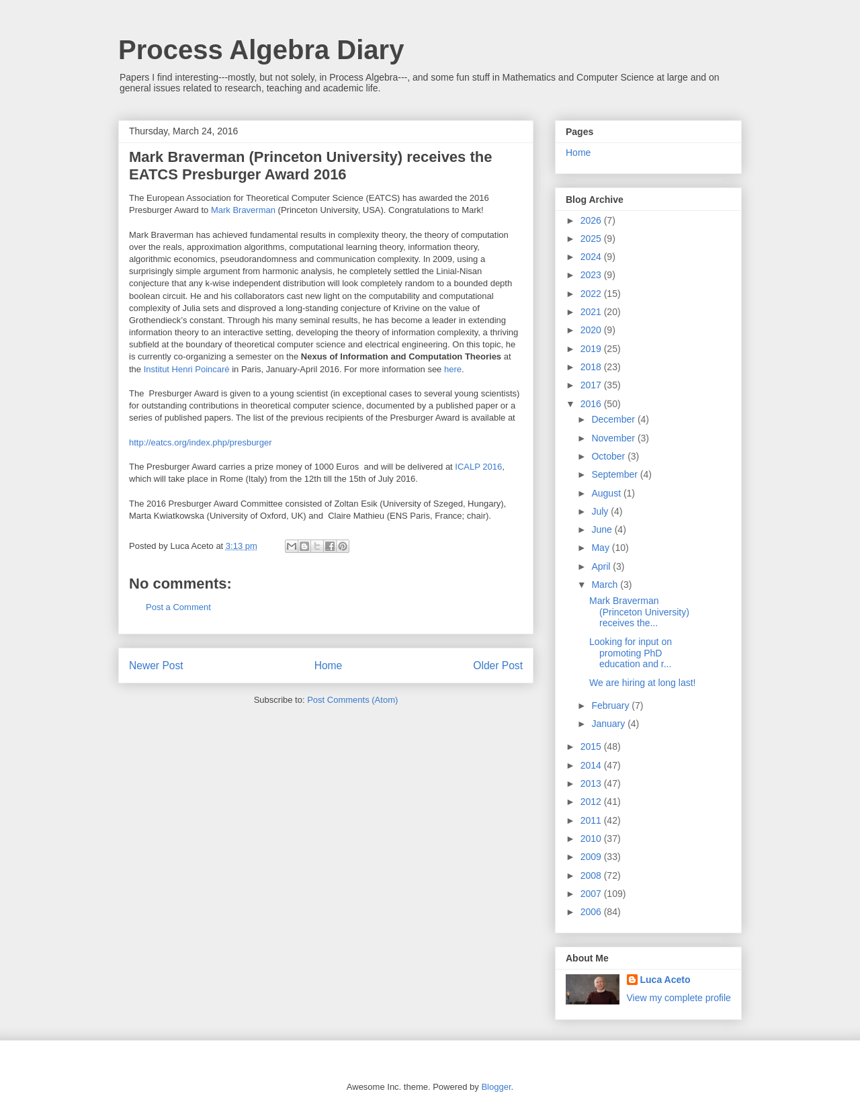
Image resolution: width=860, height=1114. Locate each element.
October (609, 456)
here (453, 369)
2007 (592, 893)
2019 (592, 348)
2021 (592, 311)
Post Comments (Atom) (352, 700)
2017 (592, 385)
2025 (592, 238)
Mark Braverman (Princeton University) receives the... (639, 612)
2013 (592, 783)
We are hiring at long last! (642, 682)
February (611, 705)
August (607, 493)
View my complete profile (679, 997)
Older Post (498, 665)
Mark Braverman (243, 210)
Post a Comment (178, 607)
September (615, 474)
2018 (592, 366)
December (614, 419)
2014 (592, 765)
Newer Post (156, 665)
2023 (592, 274)
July (601, 511)
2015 (592, 746)
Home (328, 665)
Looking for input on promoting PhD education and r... (630, 653)
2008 (592, 875)
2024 (592, 256)
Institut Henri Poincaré (187, 369)
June (602, 529)
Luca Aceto (665, 979)
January (609, 723)
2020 (592, 330)
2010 (592, 838)
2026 (592, 220)
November (614, 438)
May (601, 547)
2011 (592, 820)
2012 (592, 801)
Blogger (496, 1087)
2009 (592, 856)
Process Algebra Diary (261, 50)
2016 (592, 403)
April (602, 566)
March (605, 584)
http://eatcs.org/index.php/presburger (200, 442)
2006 (592, 911)
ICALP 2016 (478, 467)
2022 (592, 293)
